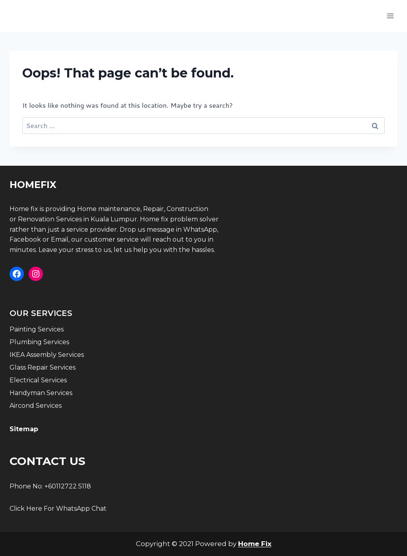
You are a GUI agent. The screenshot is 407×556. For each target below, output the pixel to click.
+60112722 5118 (68, 486)
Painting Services (37, 329)
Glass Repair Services (43, 367)
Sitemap (24, 429)
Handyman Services (41, 393)
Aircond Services (36, 405)
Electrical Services (38, 380)
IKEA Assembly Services (47, 354)
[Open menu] (390, 16)
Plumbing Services (39, 342)
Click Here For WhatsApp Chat (58, 508)
